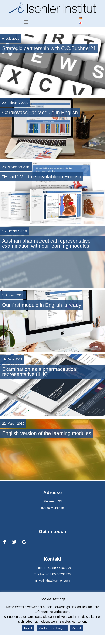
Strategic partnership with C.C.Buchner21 (49, 48)
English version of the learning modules (46, 433)
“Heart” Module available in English (41, 176)
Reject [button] (28, 628)
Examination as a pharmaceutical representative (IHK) (39, 371)
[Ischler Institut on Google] (24, 542)
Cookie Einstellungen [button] (52, 628)
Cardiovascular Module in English (40, 112)
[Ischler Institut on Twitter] (14, 542)
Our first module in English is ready (41, 305)
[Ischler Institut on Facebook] (4, 542)
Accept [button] (76, 628)
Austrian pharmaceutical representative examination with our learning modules (46, 243)
